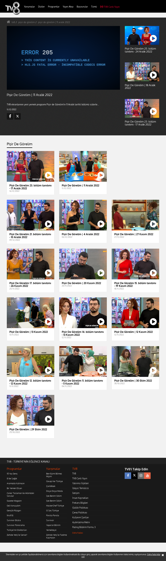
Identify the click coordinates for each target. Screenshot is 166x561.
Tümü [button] (94, 6)
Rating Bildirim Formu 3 (84, 527)
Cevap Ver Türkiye (54, 481)
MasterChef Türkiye (55, 505)
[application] (63, 58)
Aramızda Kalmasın (15, 483)
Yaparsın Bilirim (53, 525)
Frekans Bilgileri (80, 502)
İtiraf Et (10, 515)
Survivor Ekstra (14, 520)
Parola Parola (52, 515)
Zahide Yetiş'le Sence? (17, 535)
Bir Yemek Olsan (14, 488)
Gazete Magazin (14, 500)
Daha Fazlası (77, 533)
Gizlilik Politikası (80, 507)
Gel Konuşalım (13, 505)
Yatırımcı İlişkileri (80, 483)
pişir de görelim (26, 22)
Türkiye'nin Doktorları (17, 530)
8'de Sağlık (12, 478)
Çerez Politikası (79, 512)
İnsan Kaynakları (80, 497)
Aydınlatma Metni (81, 522)
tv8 (13, 22)
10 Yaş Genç (12, 473)
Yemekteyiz (51, 530)
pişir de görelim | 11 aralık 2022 (54, 22)
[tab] (19, 145)
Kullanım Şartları (80, 517)
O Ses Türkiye (52, 510)
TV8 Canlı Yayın (110, 6)
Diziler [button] (41, 6)
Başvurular (82, 6)
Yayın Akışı (68, 6)
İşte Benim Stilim (54, 496)
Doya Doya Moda (54, 491)
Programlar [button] (53, 6)
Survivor (50, 520)
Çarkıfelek (50, 486)
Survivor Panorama (16, 525)
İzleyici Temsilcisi (80, 488)
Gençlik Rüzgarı (14, 510)
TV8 (74, 473)
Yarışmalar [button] (29, 6)
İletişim (75, 493)
